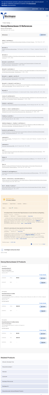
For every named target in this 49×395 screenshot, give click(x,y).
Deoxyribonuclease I (7, 366)
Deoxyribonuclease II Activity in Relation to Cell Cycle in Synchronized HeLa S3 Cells (21, 187)
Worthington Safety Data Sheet (12, 249)
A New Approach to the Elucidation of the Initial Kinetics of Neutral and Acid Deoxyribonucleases (24, 180)
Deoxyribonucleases (7, 138)
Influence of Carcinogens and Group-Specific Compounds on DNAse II (18, 158)
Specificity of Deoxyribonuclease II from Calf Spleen (14, 104)
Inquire (43, 282)
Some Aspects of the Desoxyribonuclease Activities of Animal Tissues (18, 42)
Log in (46, 8)
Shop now (43, 34)
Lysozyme (4, 376)
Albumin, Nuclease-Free (8, 362)
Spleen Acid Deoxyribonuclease (9, 49)
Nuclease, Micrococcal (7, 381)
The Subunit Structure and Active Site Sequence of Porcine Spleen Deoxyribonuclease (22, 151)
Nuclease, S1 (5, 386)
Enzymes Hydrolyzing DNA (8, 146)
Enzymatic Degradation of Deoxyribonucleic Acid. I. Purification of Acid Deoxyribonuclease (23, 117)
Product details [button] (43, 274)
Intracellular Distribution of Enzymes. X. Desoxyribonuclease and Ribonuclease (20, 173)
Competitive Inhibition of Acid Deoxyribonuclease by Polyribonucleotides (19, 56)
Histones (4, 371)
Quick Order (35, 8)
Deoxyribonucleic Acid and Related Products (12, 391)
